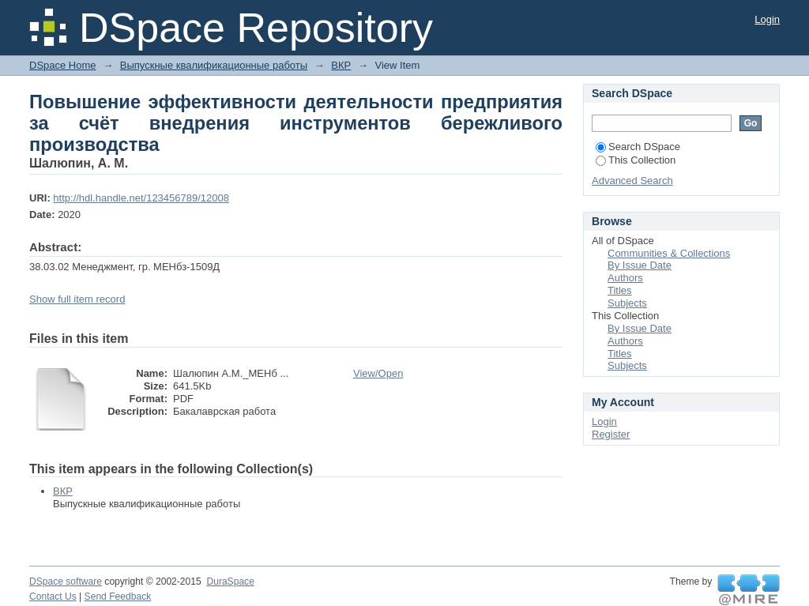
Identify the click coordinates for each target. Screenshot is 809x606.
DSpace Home (62, 65)
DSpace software (65, 581)
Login (767, 19)
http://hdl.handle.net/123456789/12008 (141, 198)
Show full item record (77, 299)
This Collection (635, 160)
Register (611, 434)
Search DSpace (638, 146)
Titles (620, 290)
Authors (625, 278)
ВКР (341, 65)
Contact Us (53, 596)
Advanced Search (632, 180)
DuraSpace (230, 581)
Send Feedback (118, 596)
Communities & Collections (669, 253)
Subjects (627, 303)
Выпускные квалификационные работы (213, 65)
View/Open (378, 373)
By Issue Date (640, 265)
